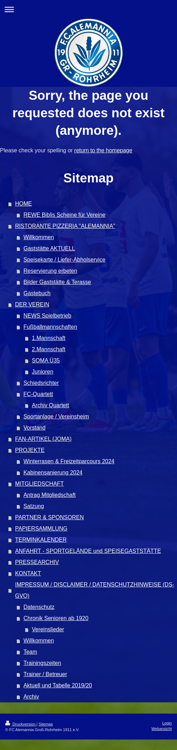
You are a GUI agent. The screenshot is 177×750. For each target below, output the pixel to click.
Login (167, 723)
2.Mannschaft (48, 349)
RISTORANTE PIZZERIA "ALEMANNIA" (65, 226)
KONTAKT (28, 573)
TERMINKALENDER (41, 540)
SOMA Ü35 (46, 360)
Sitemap (46, 724)
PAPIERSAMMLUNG (41, 529)
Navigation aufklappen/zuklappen (88, 9)
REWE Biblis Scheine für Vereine (64, 215)
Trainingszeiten (42, 663)
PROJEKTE (29, 450)
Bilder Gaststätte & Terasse (57, 282)
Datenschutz (38, 607)
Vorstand (34, 428)
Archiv (31, 697)
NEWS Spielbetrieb (47, 316)
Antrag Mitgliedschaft (49, 495)
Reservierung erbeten (50, 271)
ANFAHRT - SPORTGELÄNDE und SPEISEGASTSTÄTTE (88, 551)
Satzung (33, 506)
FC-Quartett (38, 394)
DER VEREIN (32, 304)
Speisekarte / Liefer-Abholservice (64, 260)
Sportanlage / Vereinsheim (56, 416)
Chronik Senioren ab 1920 (55, 618)
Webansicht (162, 729)
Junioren (42, 372)
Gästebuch (36, 293)
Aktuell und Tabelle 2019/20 (57, 685)
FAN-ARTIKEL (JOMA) (43, 439)
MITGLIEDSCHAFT (39, 484)
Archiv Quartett (50, 405)
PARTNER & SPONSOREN (49, 517)
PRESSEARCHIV (37, 562)
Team (30, 652)
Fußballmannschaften (50, 327)
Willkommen (38, 237)
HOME (23, 204)
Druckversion (21, 724)
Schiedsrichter (41, 383)
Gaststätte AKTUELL (49, 248)
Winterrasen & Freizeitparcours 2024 (69, 461)
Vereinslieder (48, 629)
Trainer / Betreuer (45, 674)
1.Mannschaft (48, 338)
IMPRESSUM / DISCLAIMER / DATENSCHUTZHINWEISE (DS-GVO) (94, 590)
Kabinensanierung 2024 (52, 472)
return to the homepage (103, 150)
